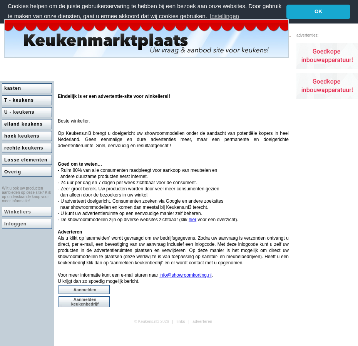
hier (192, 219)
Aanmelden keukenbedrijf (85, 301)
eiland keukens (23, 124)
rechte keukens (23, 148)
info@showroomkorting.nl (185, 275)
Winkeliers (17, 212)
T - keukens (19, 100)
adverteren (202, 321)
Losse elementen (25, 160)
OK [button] (318, 11)
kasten (12, 88)
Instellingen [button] (224, 16)
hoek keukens (21, 136)
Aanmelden (85, 289)
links (180, 321)
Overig (12, 172)
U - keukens (19, 112)
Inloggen (15, 224)
